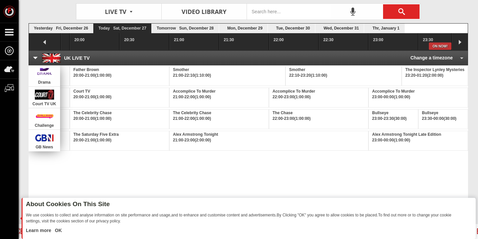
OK (57, 230)
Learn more (39, 230)
